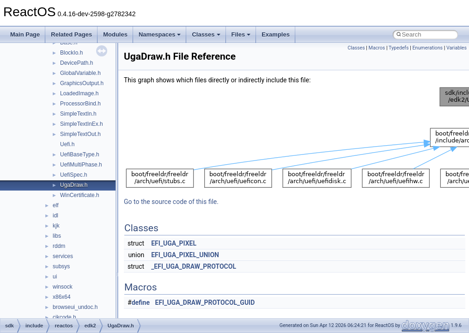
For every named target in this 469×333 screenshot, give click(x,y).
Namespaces (160, 34)
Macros (377, 48)
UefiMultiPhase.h (81, 164)
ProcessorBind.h (80, 103)
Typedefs (399, 48)
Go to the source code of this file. (171, 201)
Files (241, 34)
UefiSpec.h (73, 175)
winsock (63, 287)
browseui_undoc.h (75, 307)
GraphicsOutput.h (82, 83)
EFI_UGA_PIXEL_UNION (185, 255)
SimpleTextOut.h (80, 134)
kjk (56, 225)
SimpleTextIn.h (78, 114)
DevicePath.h (76, 63)
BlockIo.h (71, 52)
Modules (115, 34)
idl (55, 215)
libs (57, 236)
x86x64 (62, 297)
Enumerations (427, 48)
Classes (206, 34)
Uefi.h (67, 144)
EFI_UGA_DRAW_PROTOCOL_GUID (205, 302)
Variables (456, 48)
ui (55, 276)
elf (56, 205)
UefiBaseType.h (79, 154)
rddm (59, 246)
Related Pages (71, 34)
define (141, 302)
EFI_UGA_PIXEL (173, 243)
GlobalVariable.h (80, 73)
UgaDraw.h (73, 185)
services (63, 256)
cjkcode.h (64, 317)
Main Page (25, 34)
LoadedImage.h (79, 93)
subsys (61, 266)
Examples (276, 34)
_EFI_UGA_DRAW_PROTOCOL (193, 266)
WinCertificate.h (79, 195)
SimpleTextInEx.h (81, 124)
